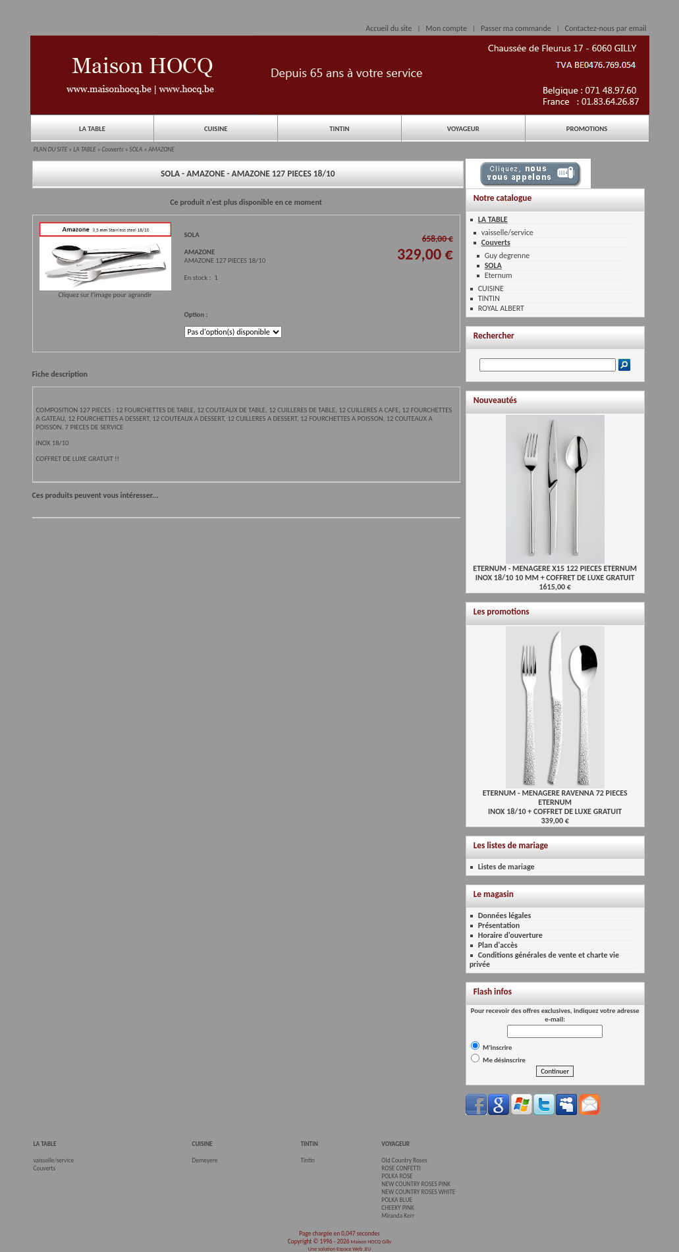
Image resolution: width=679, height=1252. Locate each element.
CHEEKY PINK (397, 1208)
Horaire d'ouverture (510, 935)
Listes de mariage (506, 866)
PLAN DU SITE (51, 149)
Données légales (504, 915)
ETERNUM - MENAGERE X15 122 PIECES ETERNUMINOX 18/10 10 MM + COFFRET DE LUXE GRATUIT (555, 569)
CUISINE (216, 128)
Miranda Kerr (397, 1216)
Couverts (113, 149)
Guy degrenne (507, 255)
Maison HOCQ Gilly (370, 1241)
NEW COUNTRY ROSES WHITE (418, 1192)
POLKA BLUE (396, 1200)
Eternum (498, 275)
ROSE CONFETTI (401, 1168)
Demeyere (205, 1160)
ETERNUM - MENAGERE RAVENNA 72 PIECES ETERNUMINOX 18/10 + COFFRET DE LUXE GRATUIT (555, 798)
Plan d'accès (498, 945)
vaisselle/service (507, 232)
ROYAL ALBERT (501, 308)
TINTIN (339, 128)
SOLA (136, 149)
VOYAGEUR (463, 128)
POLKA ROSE (396, 1176)
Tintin (307, 1160)
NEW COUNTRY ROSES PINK (415, 1184)
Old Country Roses (404, 1160)
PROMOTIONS (586, 128)
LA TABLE (92, 128)
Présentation (499, 925)
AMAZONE (161, 149)
